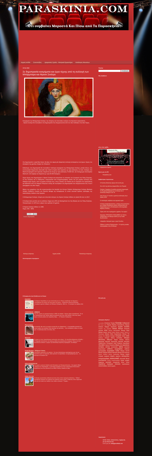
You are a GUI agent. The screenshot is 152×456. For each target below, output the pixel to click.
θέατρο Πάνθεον (102, 354)
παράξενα (101, 364)
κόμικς (122, 360)
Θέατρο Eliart (125, 330)
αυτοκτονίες (114, 347)
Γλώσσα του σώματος (104, 328)
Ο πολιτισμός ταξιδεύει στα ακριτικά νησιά (111, 200)
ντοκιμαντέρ (116, 362)
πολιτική (117, 364)
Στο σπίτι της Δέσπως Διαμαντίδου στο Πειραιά (113, 186)
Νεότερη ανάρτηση (28, 253)
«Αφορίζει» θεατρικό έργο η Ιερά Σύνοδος (111, 221)
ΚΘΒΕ (127, 336)
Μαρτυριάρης (29, 325)
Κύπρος (107, 338)
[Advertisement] (61, 35)
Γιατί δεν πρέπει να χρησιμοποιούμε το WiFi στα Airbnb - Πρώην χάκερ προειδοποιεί (56, 313)
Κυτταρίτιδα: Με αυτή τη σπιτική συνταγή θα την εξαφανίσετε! (50, 326)
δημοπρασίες (31, 216)
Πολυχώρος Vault (111, 343)
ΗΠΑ (105, 330)
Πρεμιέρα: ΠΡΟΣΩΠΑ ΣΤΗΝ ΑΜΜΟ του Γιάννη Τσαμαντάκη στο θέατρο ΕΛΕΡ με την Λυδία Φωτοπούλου (113, 216)
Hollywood (125, 323)
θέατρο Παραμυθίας (114, 354)
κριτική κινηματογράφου (113, 360)
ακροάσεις (125, 345)
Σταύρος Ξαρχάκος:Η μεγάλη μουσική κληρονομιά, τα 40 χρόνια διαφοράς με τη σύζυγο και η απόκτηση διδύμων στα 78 (114, 191)
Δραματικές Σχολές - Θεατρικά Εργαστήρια (59, 62)
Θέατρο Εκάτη (111, 332)
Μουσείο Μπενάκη (123, 341)
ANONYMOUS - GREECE (32, 312)
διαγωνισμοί (101, 349)
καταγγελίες (125, 356)
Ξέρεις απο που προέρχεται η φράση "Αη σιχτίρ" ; (114, 211)
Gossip (118, 323)
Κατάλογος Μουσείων (83, 62)
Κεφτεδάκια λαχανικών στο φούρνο (43, 352)
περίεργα (110, 364)
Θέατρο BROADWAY (114, 330)
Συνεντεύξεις (37, 62)
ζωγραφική (110, 351)
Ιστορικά (118, 336)
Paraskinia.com (107, 175)
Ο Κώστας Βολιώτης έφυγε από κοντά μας (112, 183)
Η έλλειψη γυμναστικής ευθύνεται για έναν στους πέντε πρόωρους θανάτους (54, 378)
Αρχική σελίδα (25, 62)
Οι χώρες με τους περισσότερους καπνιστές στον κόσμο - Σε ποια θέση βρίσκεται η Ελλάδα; (58, 339)
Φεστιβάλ (101, 345)
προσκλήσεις (125, 364)
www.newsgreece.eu (31, 363)
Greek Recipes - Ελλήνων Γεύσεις (35, 350)
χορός (113, 366)
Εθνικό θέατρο (117, 328)
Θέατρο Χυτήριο (110, 336)
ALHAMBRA (101, 323)
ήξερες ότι (118, 345)
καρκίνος (118, 356)
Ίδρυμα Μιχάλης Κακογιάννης (115, 325)
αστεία (107, 347)
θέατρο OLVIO (124, 351)
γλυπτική (126, 347)
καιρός (112, 356)
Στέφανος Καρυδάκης (123, 343)
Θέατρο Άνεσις (102, 332)
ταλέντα (109, 366)
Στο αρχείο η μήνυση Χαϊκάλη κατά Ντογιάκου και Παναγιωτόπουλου (52, 365)
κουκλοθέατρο (102, 360)
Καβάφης (100, 337)
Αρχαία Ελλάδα (123, 327)
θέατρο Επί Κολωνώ (123, 352)
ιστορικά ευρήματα (103, 356)
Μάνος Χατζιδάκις (116, 338)
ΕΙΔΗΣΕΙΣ (28, 299)
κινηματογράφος (103, 358)
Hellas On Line (29, 376)
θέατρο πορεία (124, 354)
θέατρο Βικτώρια (112, 352)
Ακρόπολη (114, 327)
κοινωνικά (114, 358)
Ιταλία (123, 336)
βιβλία (121, 347)
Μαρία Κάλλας (119, 339)
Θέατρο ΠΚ (125, 334)
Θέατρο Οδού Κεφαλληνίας (113, 334)
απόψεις (101, 347)
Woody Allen (103, 325)
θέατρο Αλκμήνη (103, 352)
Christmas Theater (109, 323)
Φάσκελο (27, 338)
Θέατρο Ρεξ (101, 336)
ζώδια (117, 351)
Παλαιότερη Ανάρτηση (85, 253)
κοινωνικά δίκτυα (124, 358)
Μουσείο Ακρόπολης (111, 341)
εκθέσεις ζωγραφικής (115, 349)
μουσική (108, 362)
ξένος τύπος (125, 362)
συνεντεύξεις (102, 366)
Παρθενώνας (102, 343)
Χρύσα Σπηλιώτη (110, 345)
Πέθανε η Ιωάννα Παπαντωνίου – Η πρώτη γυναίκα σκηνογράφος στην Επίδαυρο (114, 225)
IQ (99, 325)
